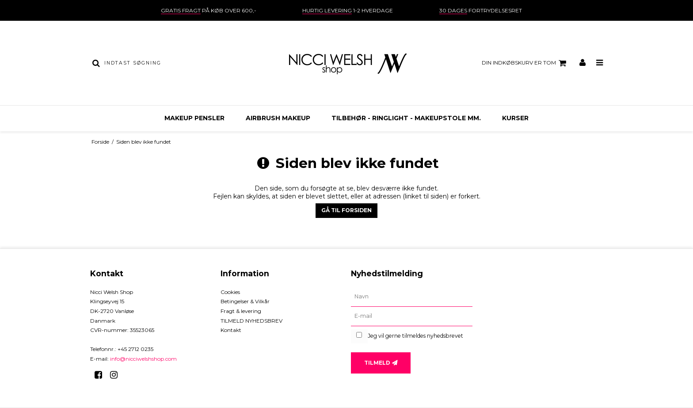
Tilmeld (377, 362)
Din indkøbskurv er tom (525, 63)
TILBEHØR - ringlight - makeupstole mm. (406, 118)
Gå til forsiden (346, 210)
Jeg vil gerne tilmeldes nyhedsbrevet (415, 335)
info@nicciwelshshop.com (143, 358)
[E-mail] (411, 316)
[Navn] (411, 297)
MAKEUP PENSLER (194, 118)
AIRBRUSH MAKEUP (278, 118)
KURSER (515, 118)
